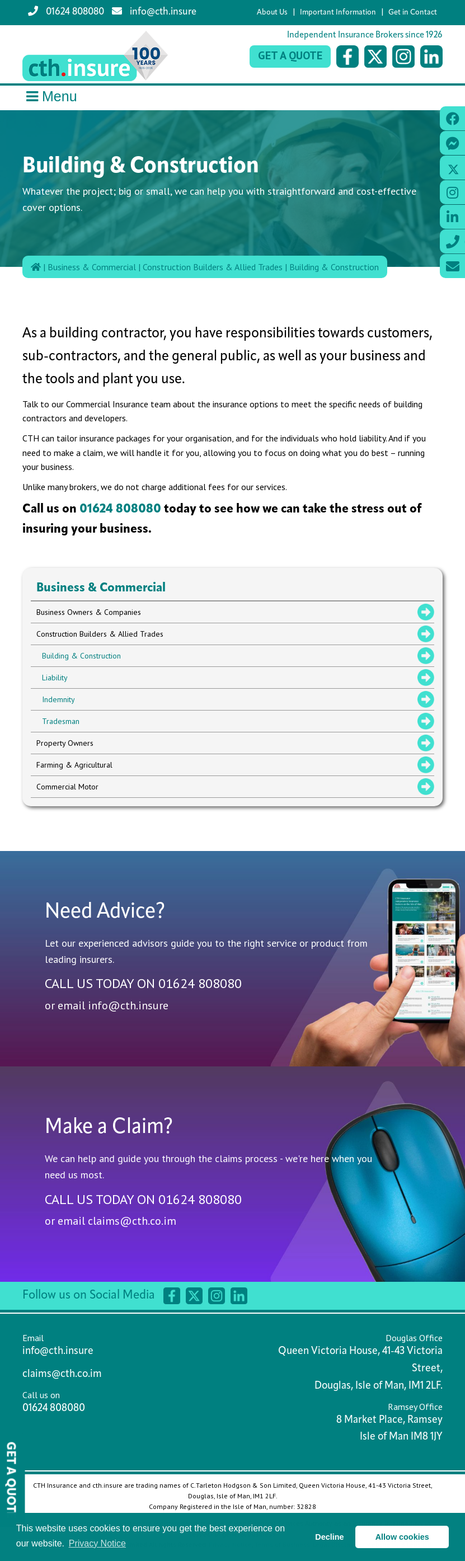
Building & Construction (334, 266)
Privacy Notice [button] (97, 1543)
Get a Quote (290, 55)
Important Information (338, 12)
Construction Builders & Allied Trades (213, 266)
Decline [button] (329, 1536)
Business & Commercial (92, 266)
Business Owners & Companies (88, 612)
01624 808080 (66, 11)
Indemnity (58, 699)
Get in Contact (412, 12)
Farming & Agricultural (74, 765)
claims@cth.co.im (132, 1221)
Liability (55, 678)
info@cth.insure (154, 11)
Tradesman (60, 721)
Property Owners (64, 743)
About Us (272, 12)
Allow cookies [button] (402, 1536)
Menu (49, 96)
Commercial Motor (67, 787)
